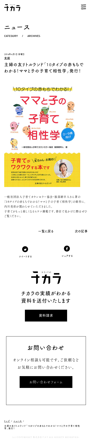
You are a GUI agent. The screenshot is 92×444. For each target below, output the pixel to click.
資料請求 (46, 315)
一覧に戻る (46, 231)
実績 (7, 58)
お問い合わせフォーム (46, 382)
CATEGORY (11, 36)
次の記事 (81, 231)
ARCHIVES (34, 36)
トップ (7, 421)
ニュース (18, 421)
